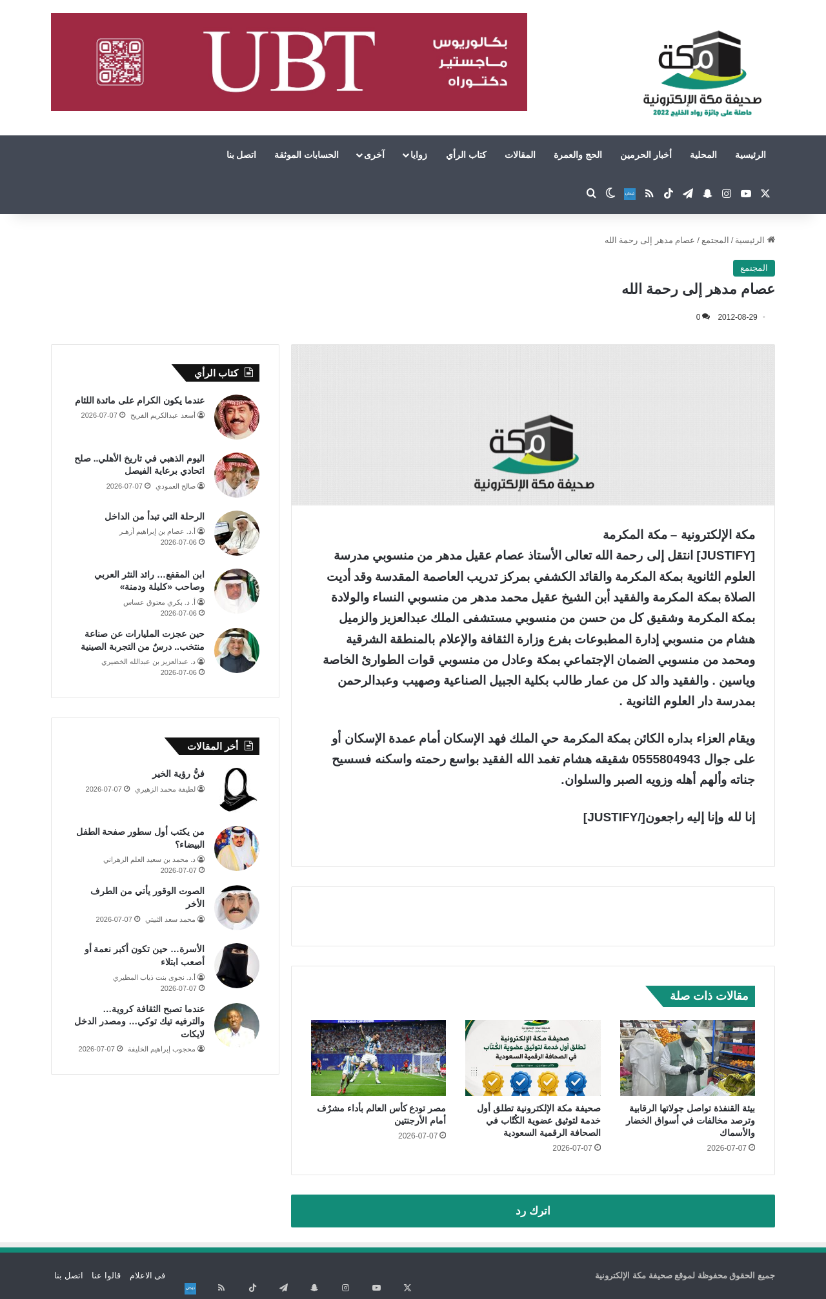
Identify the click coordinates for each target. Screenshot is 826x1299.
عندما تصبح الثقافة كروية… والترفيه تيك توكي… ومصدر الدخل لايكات (139, 1021)
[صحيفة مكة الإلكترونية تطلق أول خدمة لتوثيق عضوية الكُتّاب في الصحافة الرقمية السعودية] (532, 1058)
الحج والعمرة (578, 155)
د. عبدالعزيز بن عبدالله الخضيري (148, 661)
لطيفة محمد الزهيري (165, 789)
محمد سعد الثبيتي (170, 919)
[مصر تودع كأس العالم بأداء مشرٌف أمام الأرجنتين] (378, 1058)
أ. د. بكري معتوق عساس (159, 602)
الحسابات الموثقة (306, 155)
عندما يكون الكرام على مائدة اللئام (140, 400)
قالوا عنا (106, 1275)
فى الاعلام (148, 1275)
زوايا (418, 155)
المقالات (520, 155)
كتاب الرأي (466, 155)
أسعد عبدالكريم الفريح (163, 415)
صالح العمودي (176, 486)
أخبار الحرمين (646, 155)
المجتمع (715, 240)
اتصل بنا (242, 155)
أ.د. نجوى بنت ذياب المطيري (154, 977)
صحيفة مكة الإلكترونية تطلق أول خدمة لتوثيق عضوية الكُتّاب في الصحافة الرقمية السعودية (539, 1120)
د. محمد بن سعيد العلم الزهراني (149, 859)
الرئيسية (750, 155)
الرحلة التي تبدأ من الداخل (155, 516)
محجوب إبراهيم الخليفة (162, 1049)
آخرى (374, 155)
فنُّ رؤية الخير (178, 773)
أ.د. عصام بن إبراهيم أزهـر (157, 531)
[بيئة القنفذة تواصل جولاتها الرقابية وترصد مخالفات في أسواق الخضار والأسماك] (687, 1058)
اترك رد (533, 1211)
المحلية (703, 155)
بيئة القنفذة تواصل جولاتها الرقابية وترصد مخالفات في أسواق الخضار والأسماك (690, 1120)
